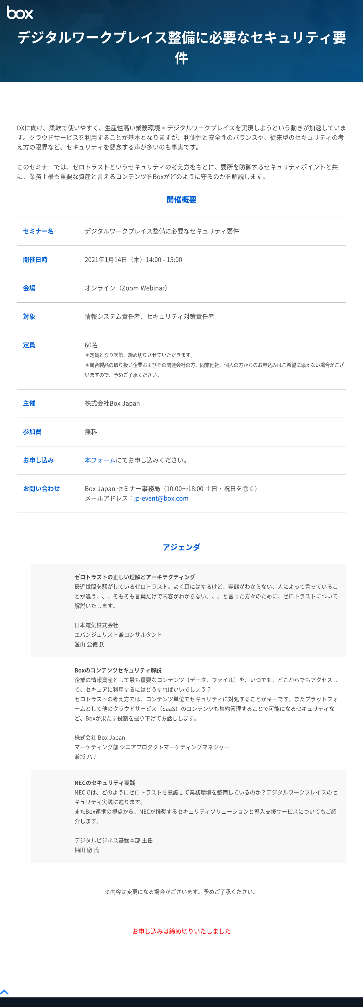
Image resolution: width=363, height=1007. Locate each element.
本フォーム (100, 460)
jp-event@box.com (161, 498)
